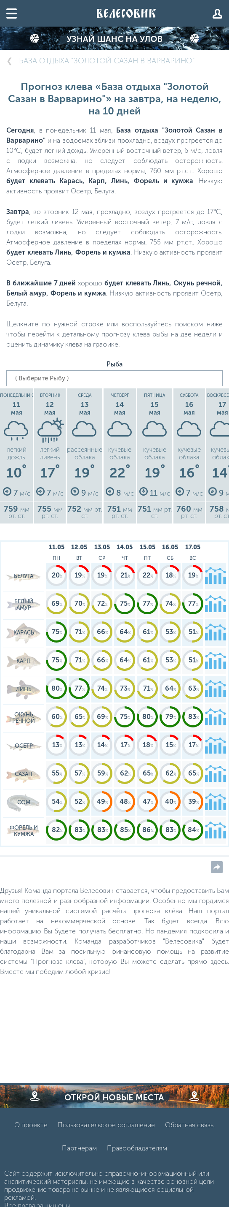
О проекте (31, 1125)
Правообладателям (137, 1148)
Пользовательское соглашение (106, 1125)
